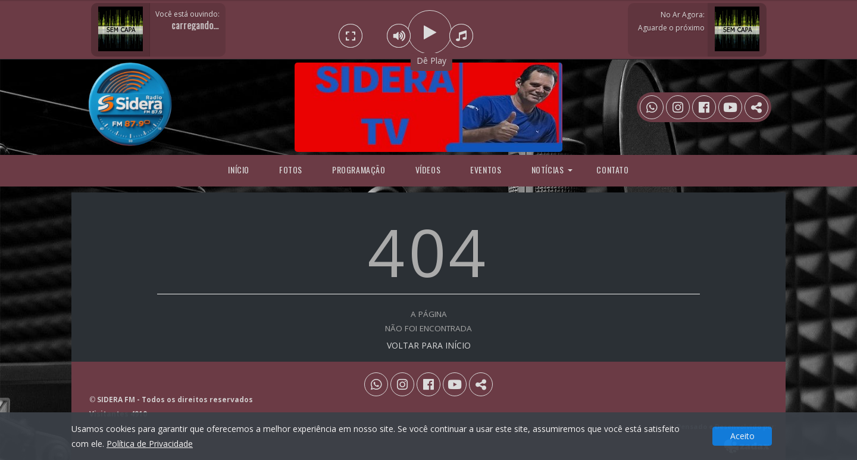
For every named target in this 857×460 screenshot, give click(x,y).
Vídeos (428, 169)
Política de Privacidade (150, 443)
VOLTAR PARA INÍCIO (429, 345)
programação (359, 169)
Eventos (485, 169)
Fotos (290, 169)
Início (238, 169)
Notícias (547, 169)
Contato (612, 169)
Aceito (742, 436)
